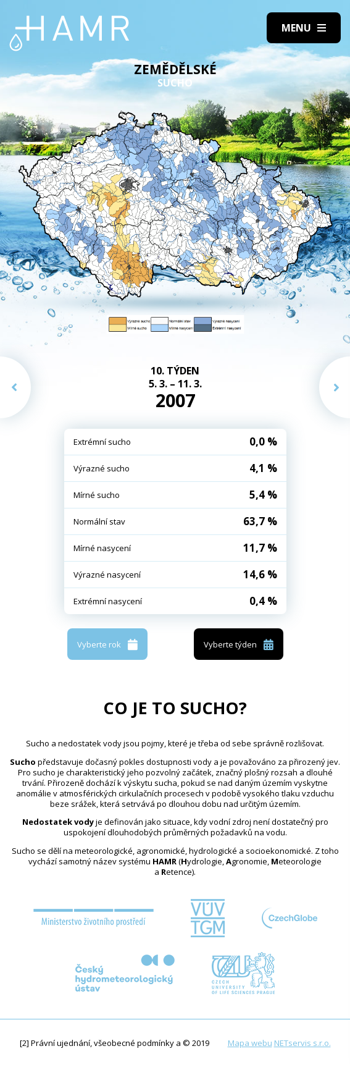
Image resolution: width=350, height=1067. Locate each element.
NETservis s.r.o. (302, 1042)
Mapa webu (250, 1042)
